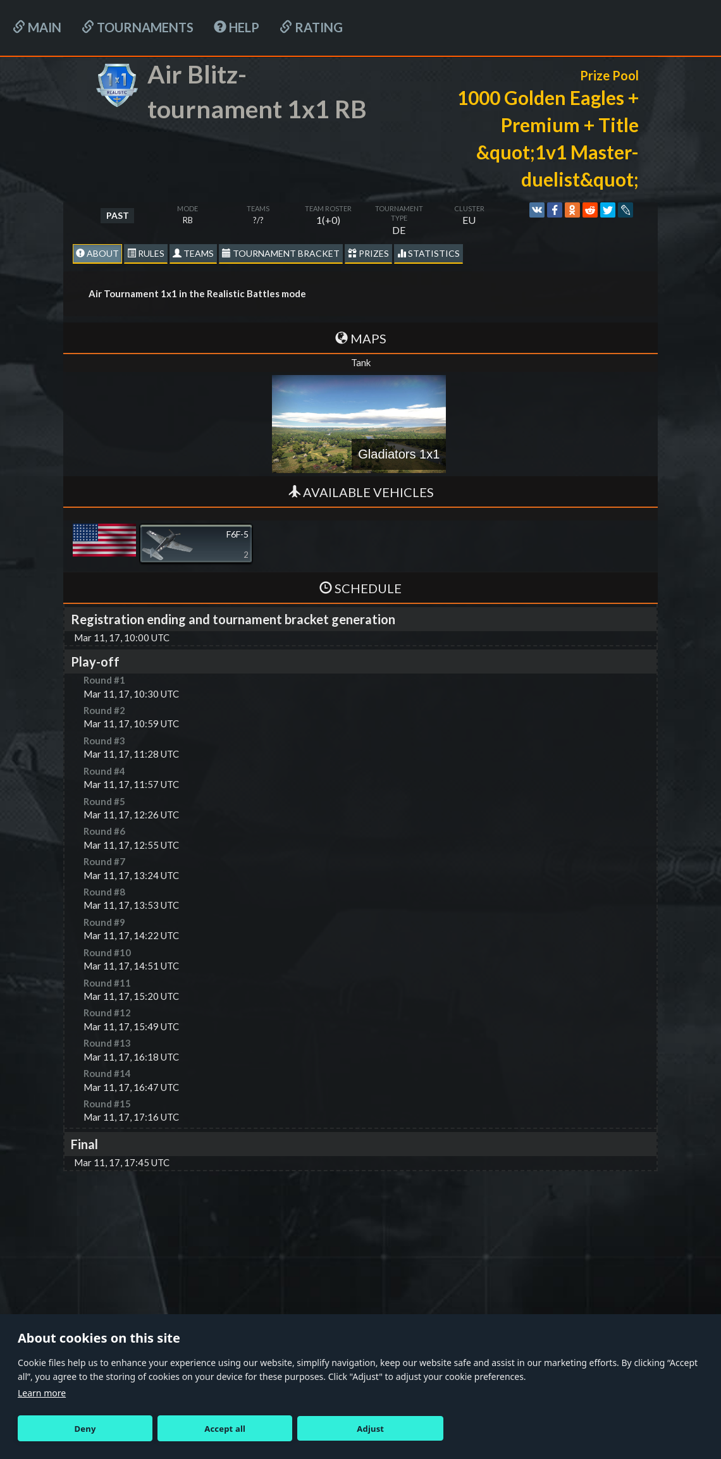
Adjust (370, 1428)
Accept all (224, 1428)
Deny (85, 1428)
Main (37, 27)
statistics (428, 253)
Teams (193, 253)
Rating (311, 27)
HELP (236, 27)
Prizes (368, 253)
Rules (145, 253)
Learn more (42, 1393)
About (97, 253)
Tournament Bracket (281, 253)
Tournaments (138, 27)
